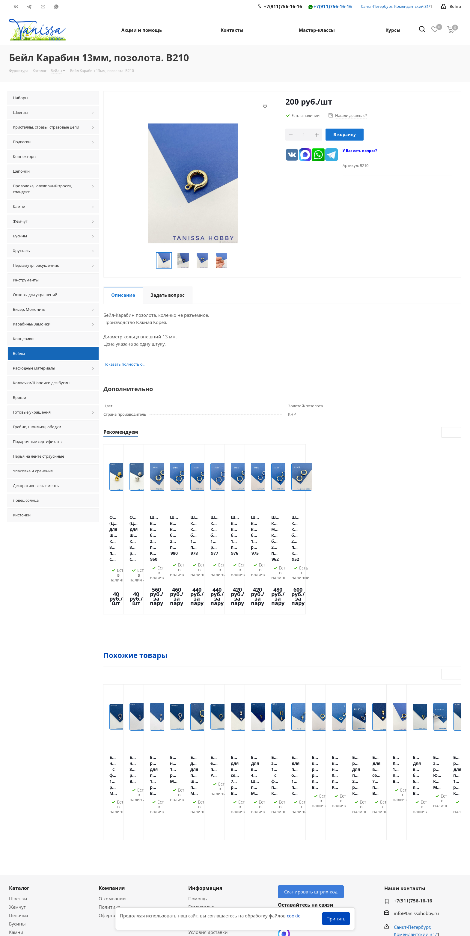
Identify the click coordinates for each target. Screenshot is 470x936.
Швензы (18, 794)
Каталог (19, 783)
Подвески (19, 836)
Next (456, 432)
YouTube (42, 7)
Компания (112, 783)
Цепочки (18, 811)
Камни (16, 828)
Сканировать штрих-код (311, 787)
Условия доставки (208, 828)
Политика (109, 802)
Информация (205, 783)
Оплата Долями (205, 819)
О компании (112, 794)
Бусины (17, 819)
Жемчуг (17, 802)
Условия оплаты (206, 811)
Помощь (197, 794)
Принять (336, 919)
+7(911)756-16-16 (330, 7)
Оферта (107, 811)
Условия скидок (205, 844)
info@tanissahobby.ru (416, 809)
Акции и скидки (30, 861)
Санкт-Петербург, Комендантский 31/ (395, 6)
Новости (197, 853)
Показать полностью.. (120, 364)
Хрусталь (19, 844)
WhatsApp (56, 7)
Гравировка (201, 802)
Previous (446, 432)
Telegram (29, 7)
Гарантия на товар (208, 836)
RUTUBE (69, 7)
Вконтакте (15, 7)
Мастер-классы (25, 872)
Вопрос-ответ (23, 880)
